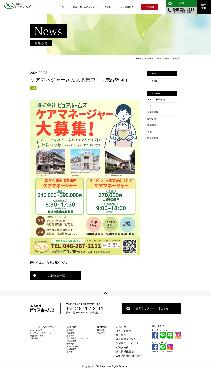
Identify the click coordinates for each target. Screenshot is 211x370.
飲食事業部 (152, 138)
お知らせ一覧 (49, 275)
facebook (155, 336)
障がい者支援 (72, 346)
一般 (149, 106)
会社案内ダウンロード (128, 339)
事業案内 (108, 7)
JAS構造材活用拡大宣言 (129, 355)
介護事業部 (152, 112)
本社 (149, 132)
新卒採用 (101, 330)
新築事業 (151, 125)
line (163, 336)
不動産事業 (71, 341)
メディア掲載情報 (156, 99)
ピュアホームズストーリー (41, 333)
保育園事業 (71, 349)
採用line (170, 336)
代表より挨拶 (36, 330)
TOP (63, 7)
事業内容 (71, 327)
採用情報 (149, 7)
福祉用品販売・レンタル (77, 338)
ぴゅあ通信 (122, 347)
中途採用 (101, 333)
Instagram (178, 336)
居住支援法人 (127, 7)
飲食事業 (70, 344)
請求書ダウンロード (127, 343)
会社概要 (34, 338)
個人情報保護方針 (126, 351)
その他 (69, 352)
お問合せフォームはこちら (147, 308)
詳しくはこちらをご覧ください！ (50, 262)
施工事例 (121, 335)
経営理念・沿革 (37, 336)
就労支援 (151, 119)
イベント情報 (123, 330)
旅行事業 (70, 336)
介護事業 (70, 333)
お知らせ (121, 326)
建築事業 (70, 330)
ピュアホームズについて (85, 7)
